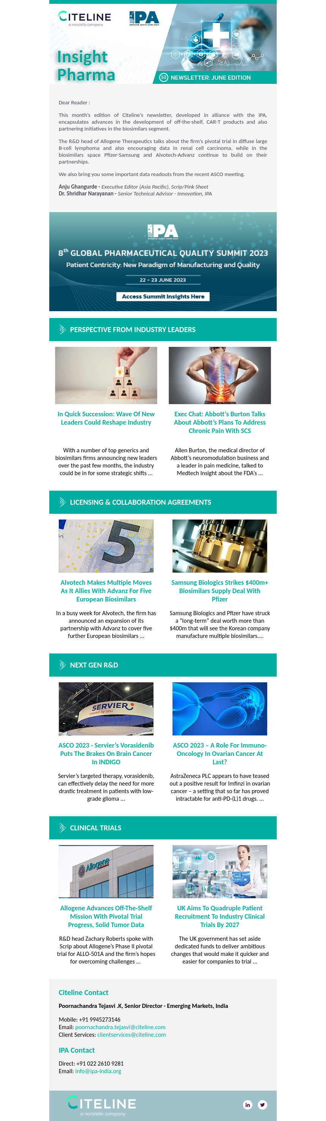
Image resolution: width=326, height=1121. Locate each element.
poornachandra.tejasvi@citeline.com (120, 1027)
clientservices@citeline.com (131, 1034)
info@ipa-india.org (98, 1071)
